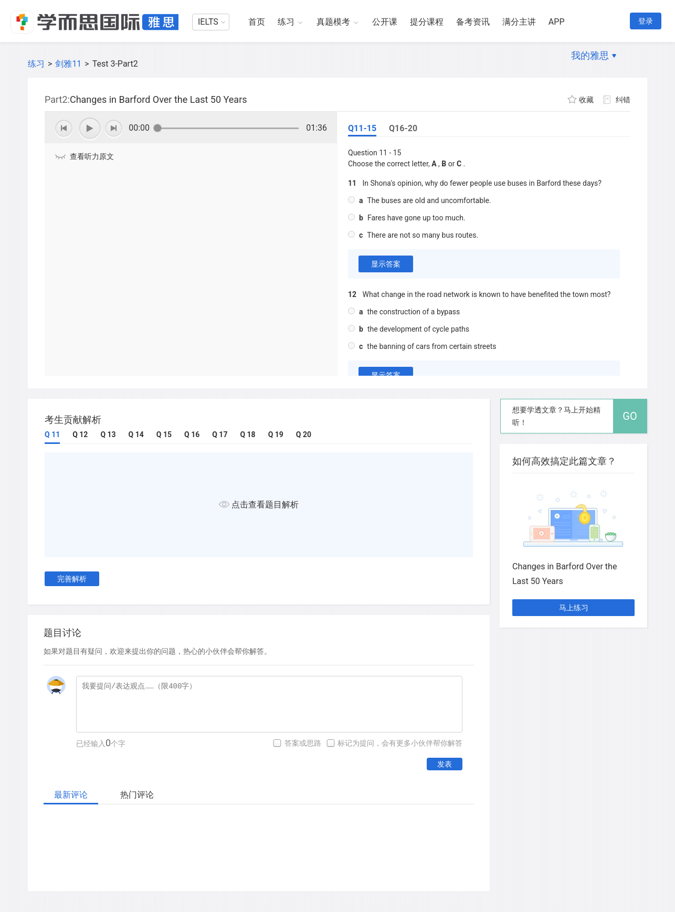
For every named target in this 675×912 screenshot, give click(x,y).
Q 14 (136, 434)
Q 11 (52, 434)
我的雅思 (590, 55)
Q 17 (219, 434)
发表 (444, 764)
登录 (645, 21)
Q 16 (191, 434)
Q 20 (303, 434)
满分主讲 (519, 22)
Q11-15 (362, 128)
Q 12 (80, 434)
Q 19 (275, 434)
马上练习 (573, 607)
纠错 (623, 100)
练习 (286, 22)
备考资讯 (473, 22)
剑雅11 (68, 64)
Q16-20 (403, 128)
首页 (256, 22)
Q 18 (247, 434)
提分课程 (427, 22)
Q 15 (164, 434)
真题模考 (333, 22)
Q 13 (107, 434)
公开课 (384, 22)
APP (557, 22)
